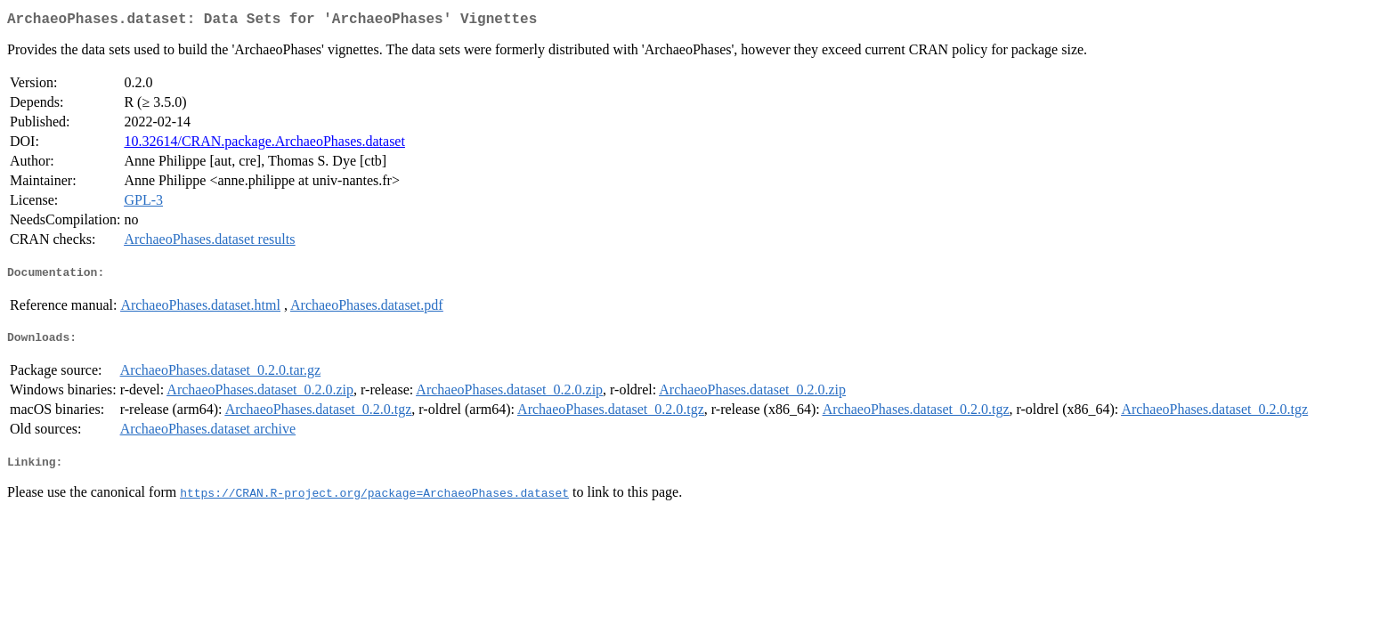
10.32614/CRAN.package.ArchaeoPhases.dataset (264, 144)
